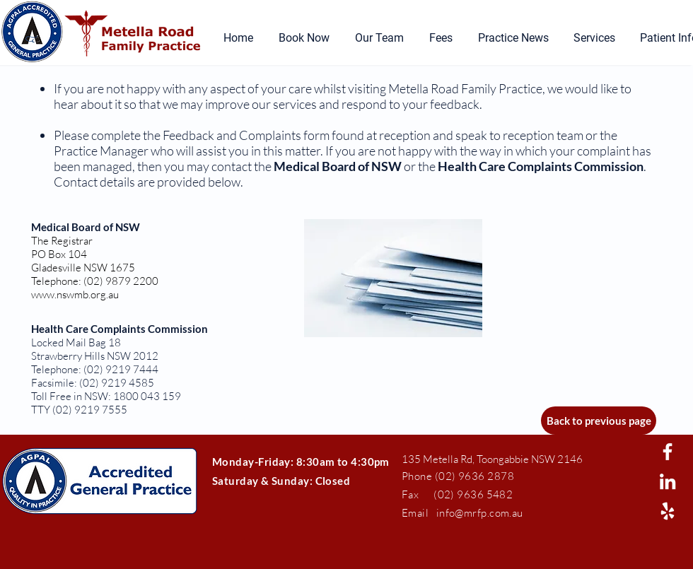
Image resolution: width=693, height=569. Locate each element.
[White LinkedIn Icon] (667, 481)
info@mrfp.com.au (479, 513)
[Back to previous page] (598, 420)
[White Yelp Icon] (667, 511)
